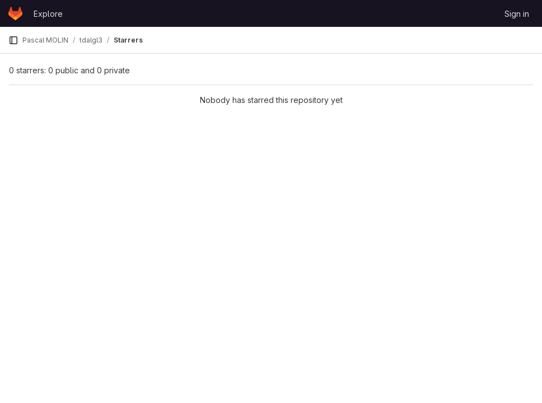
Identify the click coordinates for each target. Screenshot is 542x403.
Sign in (516, 13)
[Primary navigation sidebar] (13, 40)
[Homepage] (15, 13)
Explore (48, 13)
